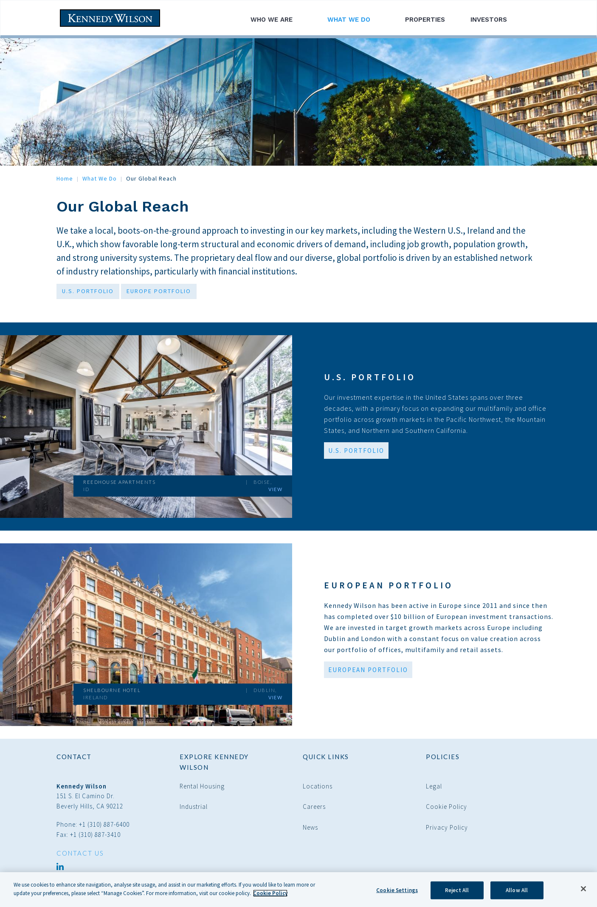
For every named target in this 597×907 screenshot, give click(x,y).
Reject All (457, 893)
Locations (317, 786)
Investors (493, 19)
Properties (425, 19)
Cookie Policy (446, 806)
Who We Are (276, 19)
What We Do (353, 19)
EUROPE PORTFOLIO (159, 291)
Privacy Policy (447, 827)
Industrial (194, 806)
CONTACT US (80, 853)
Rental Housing (202, 786)
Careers (314, 806)
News (310, 827)
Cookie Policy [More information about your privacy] (270, 896)
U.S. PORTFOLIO (88, 291)
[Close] (583, 892)
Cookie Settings (397, 893)
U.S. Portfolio (370, 377)
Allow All (517, 893)
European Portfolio (388, 585)
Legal (434, 786)
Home (64, 178)
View (275, 489)
